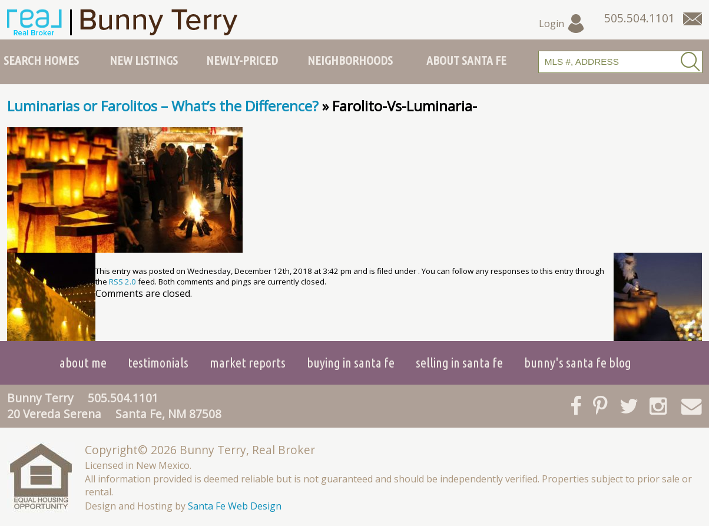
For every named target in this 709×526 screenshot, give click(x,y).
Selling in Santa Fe (459, 362)
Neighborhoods (350, 60)
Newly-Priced (242, 60)
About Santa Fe (466, 60)
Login (562, 23)
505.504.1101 (123, 398)
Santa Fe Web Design (234, 505)
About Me (83, 362)
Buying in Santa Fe (351, 362)
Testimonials (158, 362)
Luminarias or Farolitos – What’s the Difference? (163, 105)
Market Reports (248, 362)
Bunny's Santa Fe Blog (577, 362)
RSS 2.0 (122, 281)
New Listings (144, 60)
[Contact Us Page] (692, 18)
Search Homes (41, 60)
